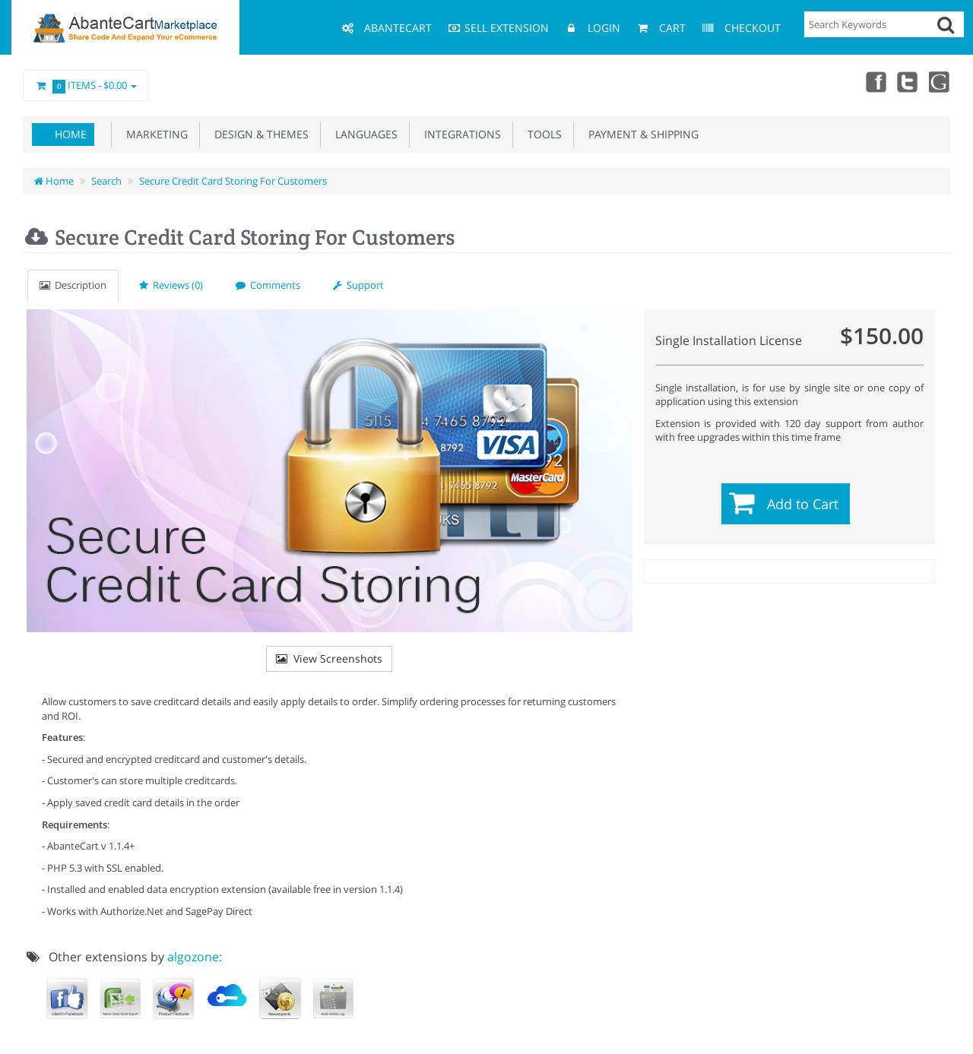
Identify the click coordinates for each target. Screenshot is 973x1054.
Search (106, 181)
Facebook (872, 81)
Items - (86, 85)
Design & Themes (258, 134)
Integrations (459, 134)
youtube (939, 81)
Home (71, 134)
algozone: (194, 956)
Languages (363, 134)
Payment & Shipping (640, 134)
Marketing (154, 134)
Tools (541, 134)
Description (73, 285)
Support (358, 285)
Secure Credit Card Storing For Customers (233, 181)
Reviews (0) (171, 285)
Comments (268, 285)
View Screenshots (329, 658)
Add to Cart (802, 504)
